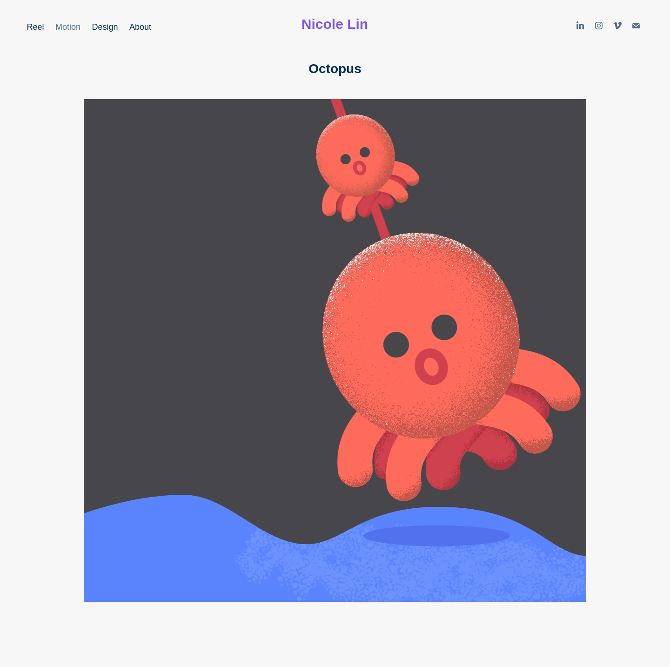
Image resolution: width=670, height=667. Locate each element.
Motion (67, 27)
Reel (35, 27)
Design (105, 27)
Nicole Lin (335, 24)
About (140, 27)
